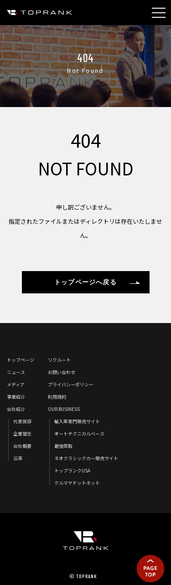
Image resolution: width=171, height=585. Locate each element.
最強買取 (63, 445)
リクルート (59, 359)
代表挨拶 (22, 421)
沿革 (17, 458)
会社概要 (22, 445)
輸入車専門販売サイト (77, 421)
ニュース (16, 372)
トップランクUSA (72, 470)
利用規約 (57, 396)
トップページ (20, 359)
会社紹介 (16, 408)
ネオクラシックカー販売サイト (86, 458)
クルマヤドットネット (77, 482)
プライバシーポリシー (70, 384)
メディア (16, 384)
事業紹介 (16, 396)
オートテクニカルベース (79, 433)
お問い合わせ (61, 372)
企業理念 (22, 433)
